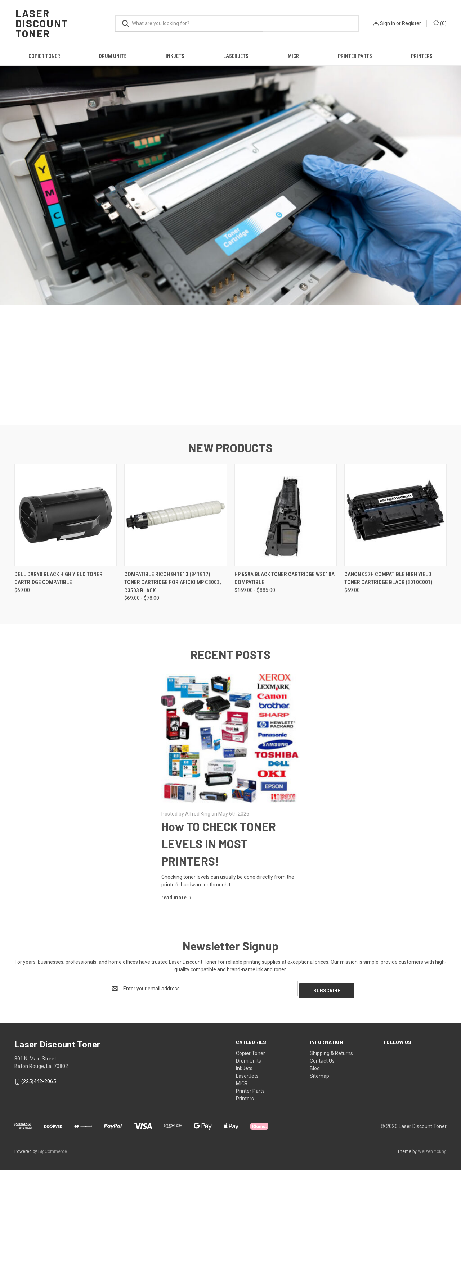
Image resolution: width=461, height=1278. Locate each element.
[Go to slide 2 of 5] (223, 513)
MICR (293, 56)
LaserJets (236, 56)
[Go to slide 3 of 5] (230, 513)
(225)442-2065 (38, 1180)
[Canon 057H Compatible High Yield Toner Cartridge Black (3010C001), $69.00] (395, 616)
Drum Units (113, 56)
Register (411, 23)
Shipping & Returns (331, 1152)
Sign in (387, 23)
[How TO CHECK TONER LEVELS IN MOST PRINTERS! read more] (177, 999)
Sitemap (319, 1175)
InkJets (175, 56)
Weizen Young (432, 1250)
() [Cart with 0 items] (440, 23)
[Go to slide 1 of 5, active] (216, 513)
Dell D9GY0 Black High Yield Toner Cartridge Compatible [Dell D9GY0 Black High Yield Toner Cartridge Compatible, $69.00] (58, 679)
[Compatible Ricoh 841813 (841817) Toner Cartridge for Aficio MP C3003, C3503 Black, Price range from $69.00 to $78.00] (175, 616)
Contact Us (322, 1160)
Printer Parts (355, 56)
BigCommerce (52, 1250)
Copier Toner (44, 56)
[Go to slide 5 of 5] (245, 513)
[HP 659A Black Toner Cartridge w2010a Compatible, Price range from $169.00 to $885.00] (285, 616)
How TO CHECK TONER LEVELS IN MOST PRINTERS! (218, 945)
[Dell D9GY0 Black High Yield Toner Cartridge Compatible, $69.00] (65, 616)
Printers (422, 56)
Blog (315, 1167)
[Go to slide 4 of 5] (238, 513)
